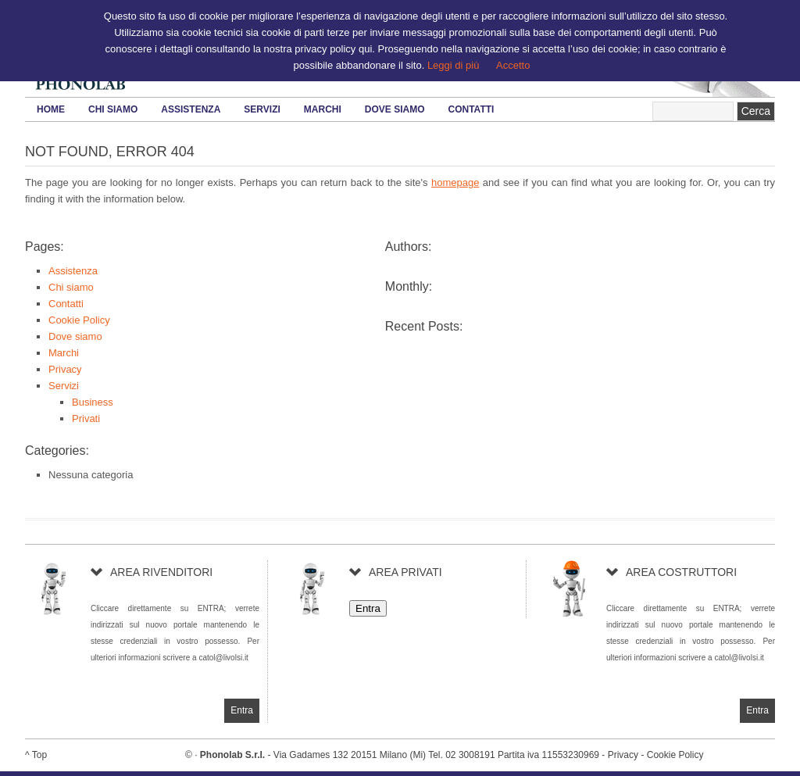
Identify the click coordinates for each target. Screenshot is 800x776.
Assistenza (190, 109)
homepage (455, 182)
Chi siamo (113, 109)
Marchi (322, 109)
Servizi (262, 109)
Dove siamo (395, 109)
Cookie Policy (79, 320)
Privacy (65, 369)
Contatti (471, 109)
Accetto (513, 65)
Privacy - (627, 754)
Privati (86, 418)
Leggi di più (453, 65)
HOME (51, 109)
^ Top (36, 754)
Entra (367, 608)
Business (92, 402)
